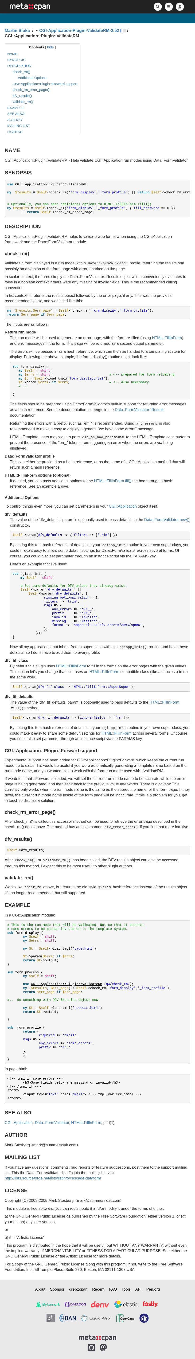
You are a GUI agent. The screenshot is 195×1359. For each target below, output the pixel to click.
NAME (12, 54)
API (138, 1289)
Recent (98, 1289)
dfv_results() (22, 96)
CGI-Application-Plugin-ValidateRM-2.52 (79, 30)
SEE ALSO (15, 114)
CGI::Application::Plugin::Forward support (45, 84)
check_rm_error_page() (31, 90)
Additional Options (32, 78)
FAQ (113, 1289)
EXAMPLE (15, 108)
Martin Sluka (17, 30)
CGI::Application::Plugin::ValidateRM (50, 184)
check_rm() (21, 72)
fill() (128, 481)
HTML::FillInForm (167, 338)
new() (184, 519)
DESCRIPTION (19, 66)
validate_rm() (23, 102)
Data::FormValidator (161, 519)
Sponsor (57, 1289)
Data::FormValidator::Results (139, 409)
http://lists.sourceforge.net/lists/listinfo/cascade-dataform (53, 1178)
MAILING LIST (18, 126)
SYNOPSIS (16, 60)
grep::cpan (78, 1289)
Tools (126, 1289)
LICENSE (14, 132)
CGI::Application (123, 506)
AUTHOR (14, 120)
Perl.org (153, 1289)
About (40, 1289)
